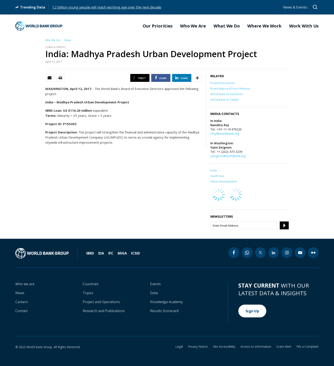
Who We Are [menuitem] (193, 26)
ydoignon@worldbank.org (228, 156)
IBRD (90, 253)
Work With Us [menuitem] (304, 26)
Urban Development (223, 181)
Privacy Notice (198, 346)
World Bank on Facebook (226, 94)
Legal (179, 346)
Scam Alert (283, 346)
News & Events (296, 7)
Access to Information (255, 346)
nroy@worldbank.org (224, 134)
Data (154, 293)
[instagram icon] (286, 252)
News (67, 40)
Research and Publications (104, 310)
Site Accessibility (224, 346)
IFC (110, 253)
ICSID (135, 253)
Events (155, 284)
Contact (21, 310)
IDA (101, 253)
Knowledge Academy (166, 301)
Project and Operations (101, 301)
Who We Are (52, 40)
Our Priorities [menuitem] (158, 26)
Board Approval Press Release (230, 88)
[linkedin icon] (273, 252)
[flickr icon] (313, 252)
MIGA (122, 253)
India (213, 170)
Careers (21, 301)
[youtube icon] (300, 252)
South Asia (217, 176)
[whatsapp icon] (247, 252)
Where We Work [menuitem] (264, 26)
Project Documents (222, 83)
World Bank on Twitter (224, 99)
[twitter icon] (260, 252)
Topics (88, 293)
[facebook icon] (234, 252)
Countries (90, 284)
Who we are (24, 284)
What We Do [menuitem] (227, 26)
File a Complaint (307, 346)
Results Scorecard (164, 310)
